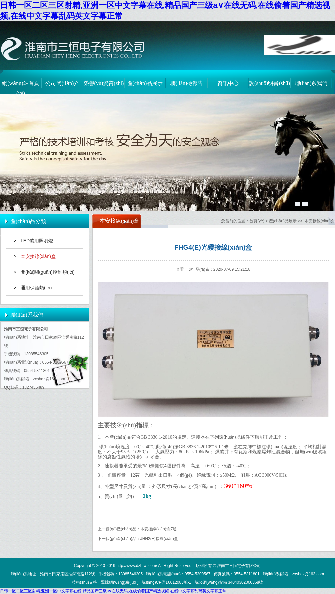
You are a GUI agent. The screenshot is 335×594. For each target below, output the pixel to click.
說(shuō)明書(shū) (269, 83)
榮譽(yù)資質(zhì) (104, 83)
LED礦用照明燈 (37, 240)
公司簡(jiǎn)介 (62, 83)
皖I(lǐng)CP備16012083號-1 (166, 582)
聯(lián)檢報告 (186, 83)
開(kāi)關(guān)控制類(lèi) (48, 272)
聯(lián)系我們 (311, 83)
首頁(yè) (256, 221)
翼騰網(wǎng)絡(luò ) (119, 582)
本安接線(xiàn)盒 (38, 256)
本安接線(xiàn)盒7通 (158, 529)
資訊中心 (228, 83)
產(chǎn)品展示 (145, 83)
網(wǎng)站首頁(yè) (20, 86)
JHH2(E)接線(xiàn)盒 (159, 538)
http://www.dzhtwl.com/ (136, 565)
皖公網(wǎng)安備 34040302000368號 (229, 582)
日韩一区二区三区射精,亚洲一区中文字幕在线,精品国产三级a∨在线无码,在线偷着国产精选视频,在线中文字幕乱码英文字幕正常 (113, 591)
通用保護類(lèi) (36, 287)
